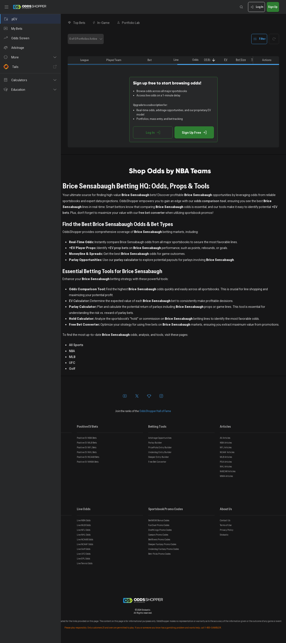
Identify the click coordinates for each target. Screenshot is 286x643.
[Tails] (30, 66)
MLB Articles (226, 456)
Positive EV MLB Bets (87, 442)
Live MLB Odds (84, 525)
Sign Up (273, 7)
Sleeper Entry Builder (158, 456)
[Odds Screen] (30, 38)
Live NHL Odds (83, 534)
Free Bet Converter (157, 461)
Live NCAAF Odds (85, 544)
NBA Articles (226, 442)
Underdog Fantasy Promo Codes (163, 549)
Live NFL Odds (83, 529)
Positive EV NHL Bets (87, 452)
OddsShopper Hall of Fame (155, 411)
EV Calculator (79, 300)
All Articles (225, 437)
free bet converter (152, 212)
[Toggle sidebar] (6, 7)
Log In (256, 7)
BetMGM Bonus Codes (158, 520)
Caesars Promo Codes (158, 534)
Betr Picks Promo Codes (159, 553)
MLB (72, 356)
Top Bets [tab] (76, 22)
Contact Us (225, 520)
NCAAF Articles (227, 452)
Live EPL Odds (83, 558)
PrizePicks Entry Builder (160, 447)
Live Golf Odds (83, 549)
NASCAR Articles (227, 471)
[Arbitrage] (30, 47)
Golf (72, 368)
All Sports (76, 345)
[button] (30, 57)
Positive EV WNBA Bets (88, 461)
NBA (72, 351)
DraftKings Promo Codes (160, 529)
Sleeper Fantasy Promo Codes (162, 544)
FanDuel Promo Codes (158, 525)
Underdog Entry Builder (159, 452)
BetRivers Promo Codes (159, 539)
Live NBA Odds (83, 520)
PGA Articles (226, 461)
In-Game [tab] (101, 22)
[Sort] (213, 60)
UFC (72, 362)
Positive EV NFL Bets (86, 447)
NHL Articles (226, 466)
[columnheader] (73, 60)
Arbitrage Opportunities (159, 437)
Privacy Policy (226, 529)
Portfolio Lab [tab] (128, 22)
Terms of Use (226, 525)
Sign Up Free (194, 132)
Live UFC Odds (83, 553)
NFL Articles (226, 447)
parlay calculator (126, 259)
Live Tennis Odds (84, 563)
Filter (259, 39)
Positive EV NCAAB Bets (88, 456)
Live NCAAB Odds (85, 539)
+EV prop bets (118, 248)
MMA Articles (226, 476)
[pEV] (30, 19)
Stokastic (224, 534)
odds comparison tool (210, 201)
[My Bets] (30, 28)
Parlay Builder (155, 442)
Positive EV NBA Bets (87, 437)
